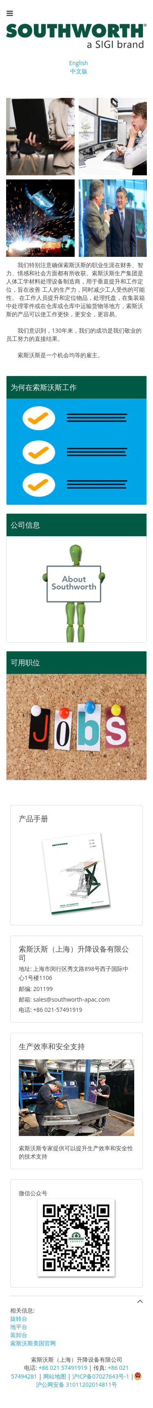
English (78, 63)
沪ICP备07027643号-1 (100, 1376)
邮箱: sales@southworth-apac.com (64, 999)
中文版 (78, 71)
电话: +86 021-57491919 (50, 1009)
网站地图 (54, 1376)
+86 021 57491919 (63, 1368)
